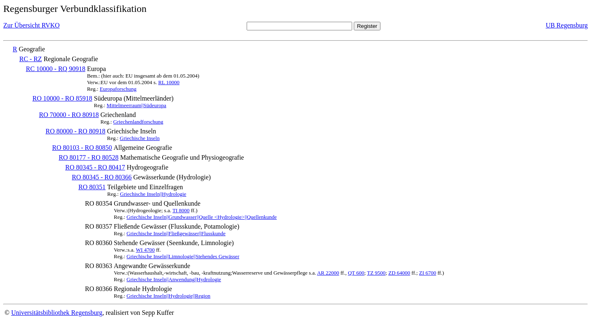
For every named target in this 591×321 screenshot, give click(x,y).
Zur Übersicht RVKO (31, 25)
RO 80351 (91, 186)
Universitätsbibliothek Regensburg (56, 312)
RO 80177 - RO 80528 (89, 157)
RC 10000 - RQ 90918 (55, 68)
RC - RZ (30, 58)
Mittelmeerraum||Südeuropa (136, 105)
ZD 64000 (399, 273)
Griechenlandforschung (138, 122)
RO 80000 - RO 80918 (75, 131)
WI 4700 (145, 250)
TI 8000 (181, 210)
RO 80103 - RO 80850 (82, 147)
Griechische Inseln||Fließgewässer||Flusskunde (175, 233)
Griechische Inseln (140, 138)
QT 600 (356, 273)
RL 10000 (168, 82)
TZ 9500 (376, 273)
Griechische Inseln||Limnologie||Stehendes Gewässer (182, 256)
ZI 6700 (427, 273)
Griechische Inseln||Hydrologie (153, 194)
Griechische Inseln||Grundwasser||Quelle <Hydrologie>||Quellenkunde (201, 217)
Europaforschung (118, 89)
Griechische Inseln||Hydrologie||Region (168, 296)
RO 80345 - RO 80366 (102, 177)
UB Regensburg (567, 25)
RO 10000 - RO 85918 (62, 98)
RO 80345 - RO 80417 (95, 167)
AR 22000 (328, 273)
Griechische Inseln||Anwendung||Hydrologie (173, 279)
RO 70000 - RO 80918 (69, 114)
